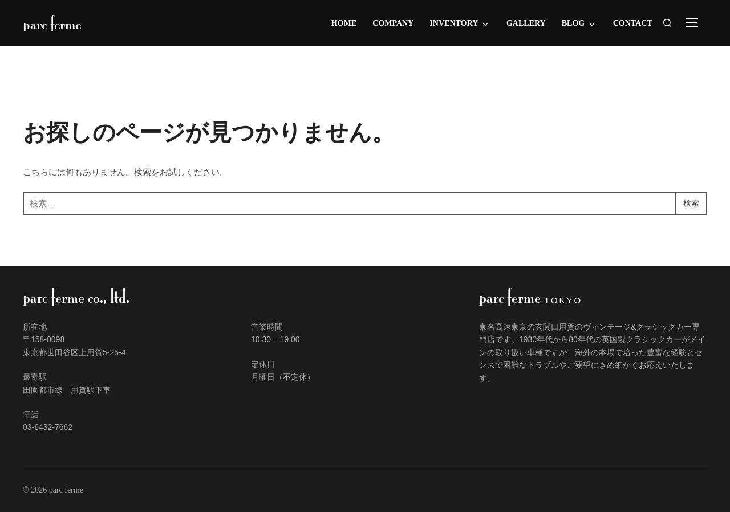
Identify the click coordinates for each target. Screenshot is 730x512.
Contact (632, 23)
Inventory (459, 24)
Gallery (526, 23)
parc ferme (55, 22)
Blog (579, 24)
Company (392, 23)
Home (343, 23)
